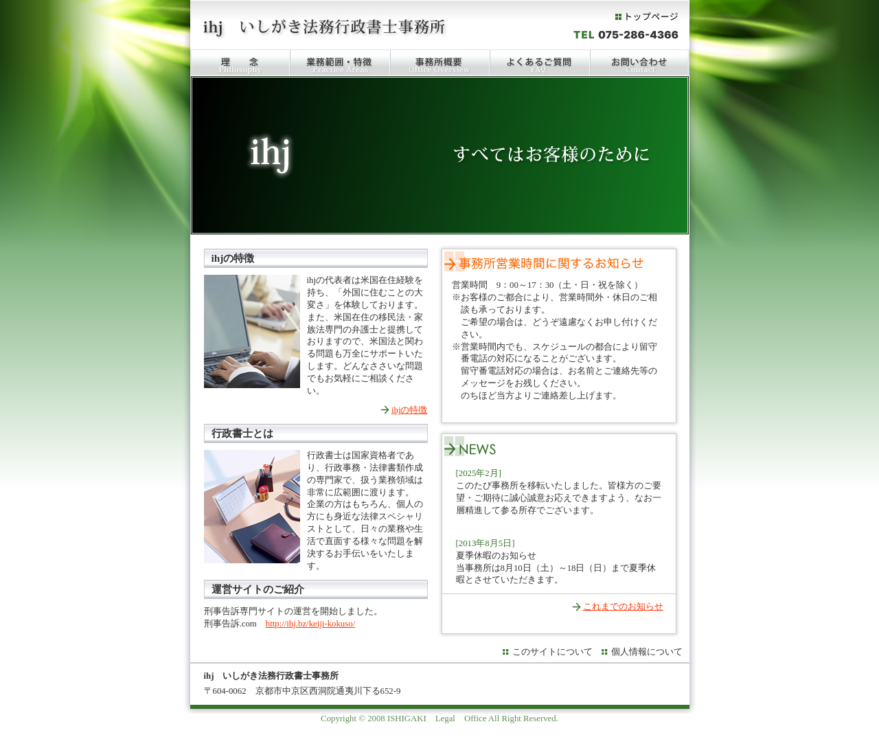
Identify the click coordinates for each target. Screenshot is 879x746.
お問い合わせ (639, 62)
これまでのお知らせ (623, 606)
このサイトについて (552, 652)
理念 (240, 62)
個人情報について (647, 652)
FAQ (540, 62)
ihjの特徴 (409, 410)
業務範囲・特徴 (340, 62)
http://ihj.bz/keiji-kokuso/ (310, 624)
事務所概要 (440, 62)
